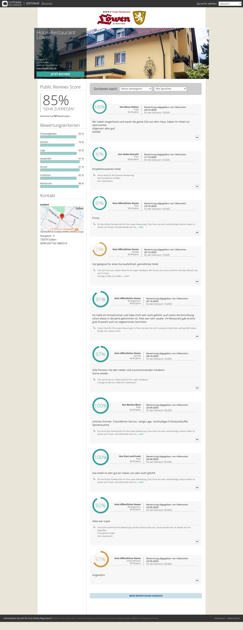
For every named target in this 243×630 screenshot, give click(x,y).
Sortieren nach (105, 88)
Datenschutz (233, 626)
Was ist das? (47, 3)
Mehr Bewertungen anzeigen (146, 603)
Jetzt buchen (60, 74)
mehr (141, 233)
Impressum (219, 626)
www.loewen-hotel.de (46, 68)
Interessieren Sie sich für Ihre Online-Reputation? (27, 626)
